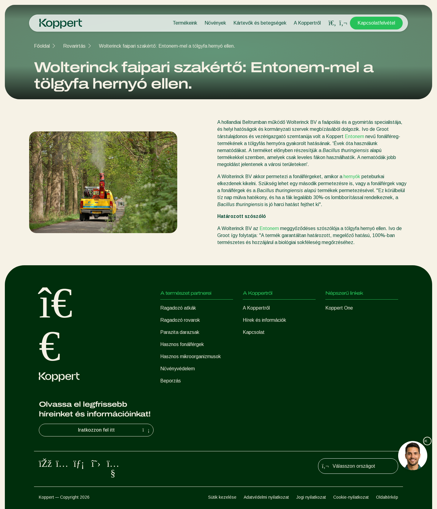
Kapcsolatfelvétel (376, 22)
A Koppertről (307, 22)
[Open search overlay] (332, 23)
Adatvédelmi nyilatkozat (266, 497)
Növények (215, 22)
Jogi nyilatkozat (311, 497)
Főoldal (42, 46)
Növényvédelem (177, 368)
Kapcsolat (254, 332)
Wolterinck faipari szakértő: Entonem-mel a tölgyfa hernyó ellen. (167, 46)
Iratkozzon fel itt (114, 430)
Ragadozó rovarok (180, 320)
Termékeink (185, 22)
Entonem (354, 136)
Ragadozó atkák (178, 307)
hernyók (352, 176)
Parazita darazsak (179, 332)
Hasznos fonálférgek (182, 344)
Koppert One (339, 307)
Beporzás (170, 380)
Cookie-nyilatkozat (351, 497)
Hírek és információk (264, 320)
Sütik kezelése (222, 497)
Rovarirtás (74, 46)
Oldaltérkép (387, 497)
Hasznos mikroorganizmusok (190, 356)
